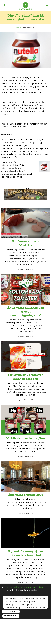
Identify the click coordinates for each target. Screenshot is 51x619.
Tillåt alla (11, 611)
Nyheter (18, 28)
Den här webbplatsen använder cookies (24, 587)
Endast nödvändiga (10, 616)
